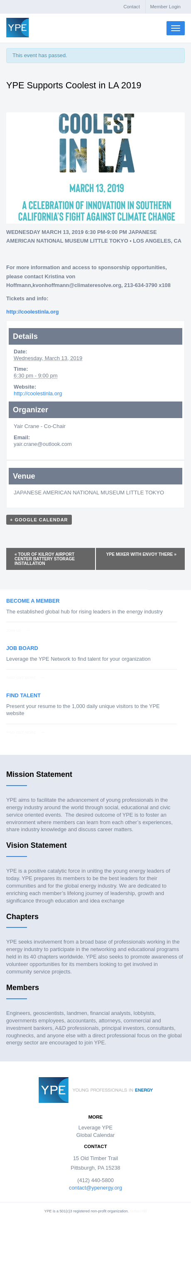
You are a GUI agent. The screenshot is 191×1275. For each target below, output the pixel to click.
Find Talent (23, 695)
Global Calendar (95, 1135)
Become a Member (32, 601)
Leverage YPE (95, 1127)
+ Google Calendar (39, 519)
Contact (131, 6)
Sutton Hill (138, 1211)
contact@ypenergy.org (95, 1188)
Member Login (165, 6)
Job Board (22, 648)
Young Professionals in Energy (17, 27)
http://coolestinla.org (38, 393)
